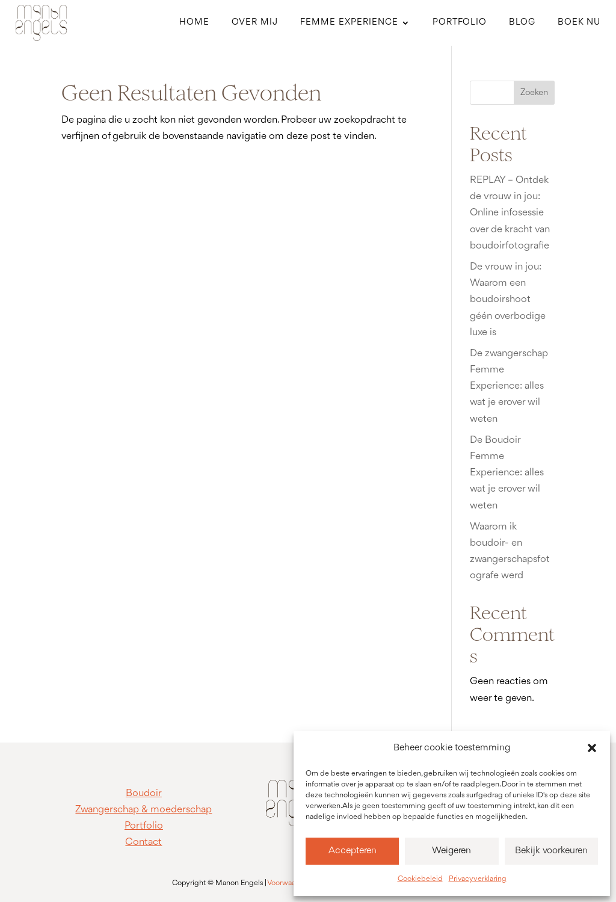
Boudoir (144, 793)
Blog (522, 22)
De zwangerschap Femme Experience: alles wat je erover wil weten (509, 386)
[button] (592, 748)
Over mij (255, 22)
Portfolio (460, 22)
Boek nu (579, 22)
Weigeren (451, 851)
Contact (143, 842)
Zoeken (534, 92)
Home (194, 22)
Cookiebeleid (420, 879)
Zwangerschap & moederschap (143, 810)
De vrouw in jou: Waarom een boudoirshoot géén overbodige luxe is (508, 300)
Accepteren (352, 851)
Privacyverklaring (478, 879)
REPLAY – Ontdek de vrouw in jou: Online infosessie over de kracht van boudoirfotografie (510, 213)
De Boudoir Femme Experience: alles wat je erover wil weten (507, 473)
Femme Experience (349, 22)
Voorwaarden (289, 883)
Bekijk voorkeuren (551, 851)
